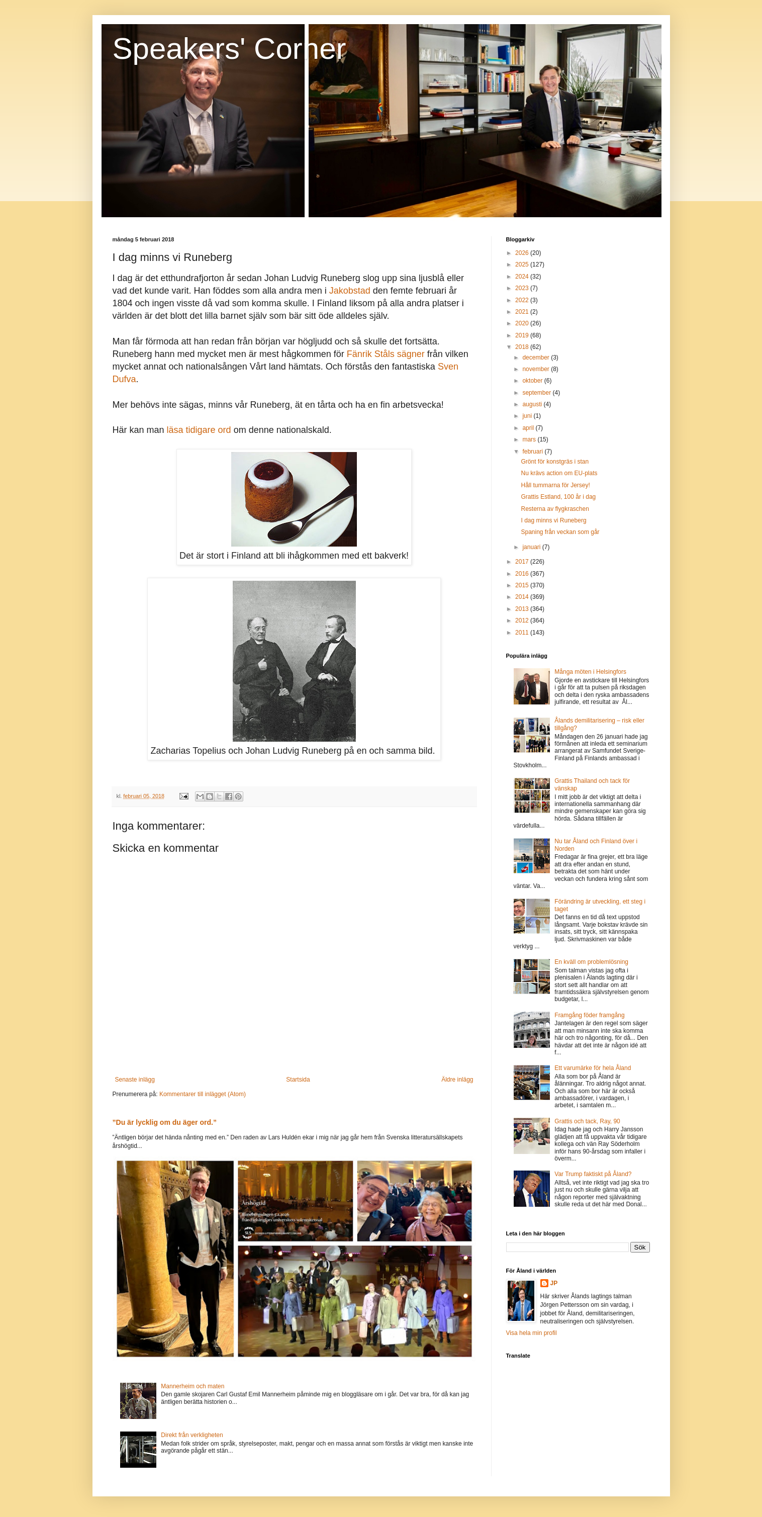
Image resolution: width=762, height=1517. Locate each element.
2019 (522, 335)
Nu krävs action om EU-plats (559, 473)
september (537, 392)
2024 (522, 276)
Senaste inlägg (135, 1079)
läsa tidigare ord (199, 430)
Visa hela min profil (531, 1332)
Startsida (298, 1079)
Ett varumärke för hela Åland (592, 1068)
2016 (522, 573)
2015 (522, 585)
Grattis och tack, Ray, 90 (587, 1121)
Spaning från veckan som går (560, 532)
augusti (532, 404)
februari (533, 451)
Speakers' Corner (229, 48)
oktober (533, 380)
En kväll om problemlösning (591, 961)
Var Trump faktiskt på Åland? (592, 1174)
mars (529, 439)
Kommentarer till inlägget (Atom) (202, 1094)
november (536, 369)
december (536, 357)
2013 (522, 608)
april (528, 427)
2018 (522, 346)
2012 (522, 620)
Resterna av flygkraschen (555, 508)
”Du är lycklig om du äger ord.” (165, 1122)
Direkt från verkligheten (192, 1435)
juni (527, 415)
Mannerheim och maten (192, 1386)
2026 (522, 252)
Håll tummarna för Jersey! (555, 485)
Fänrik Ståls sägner (386, 354)
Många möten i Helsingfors (590, 671)
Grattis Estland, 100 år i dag (558, 496)
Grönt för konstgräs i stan (555, 461)
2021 (522, 311)
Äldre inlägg (457, 1079)
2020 (522, 323)
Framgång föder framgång (589, 1015)
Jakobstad (349, 291)
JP (554, 1283)
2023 (522, 288)
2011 (522, 632)
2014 (522, 596)
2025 (522, 264)
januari (532, 547)
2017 (522, 561)
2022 (522, 300)
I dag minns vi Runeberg (553, 520)
